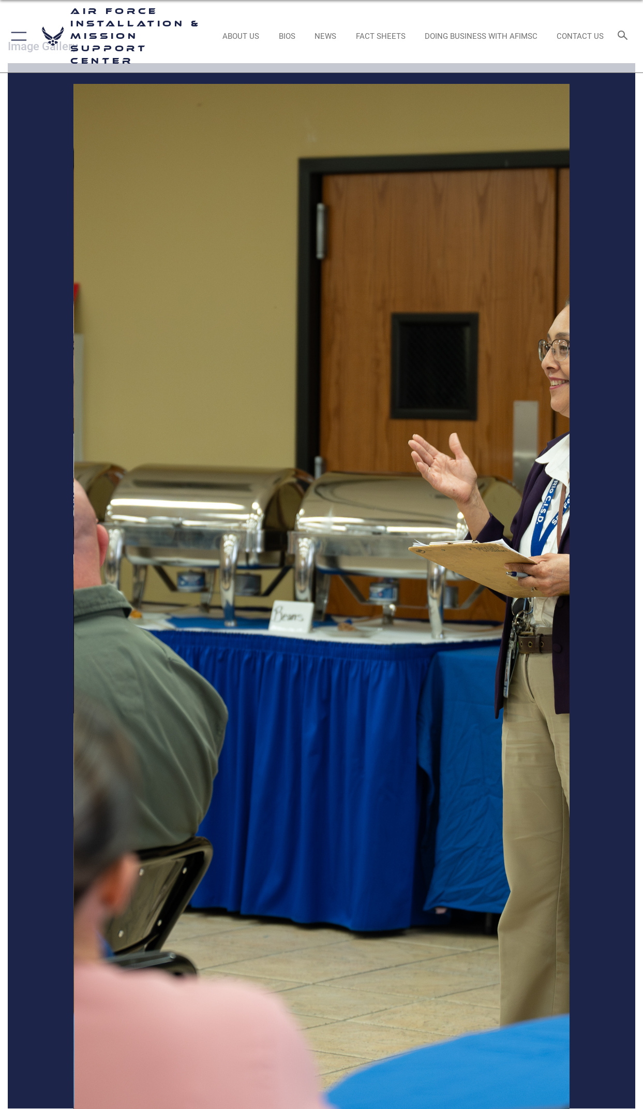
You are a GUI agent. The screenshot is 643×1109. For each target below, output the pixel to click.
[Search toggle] (625, 36)
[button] (17, 36)
